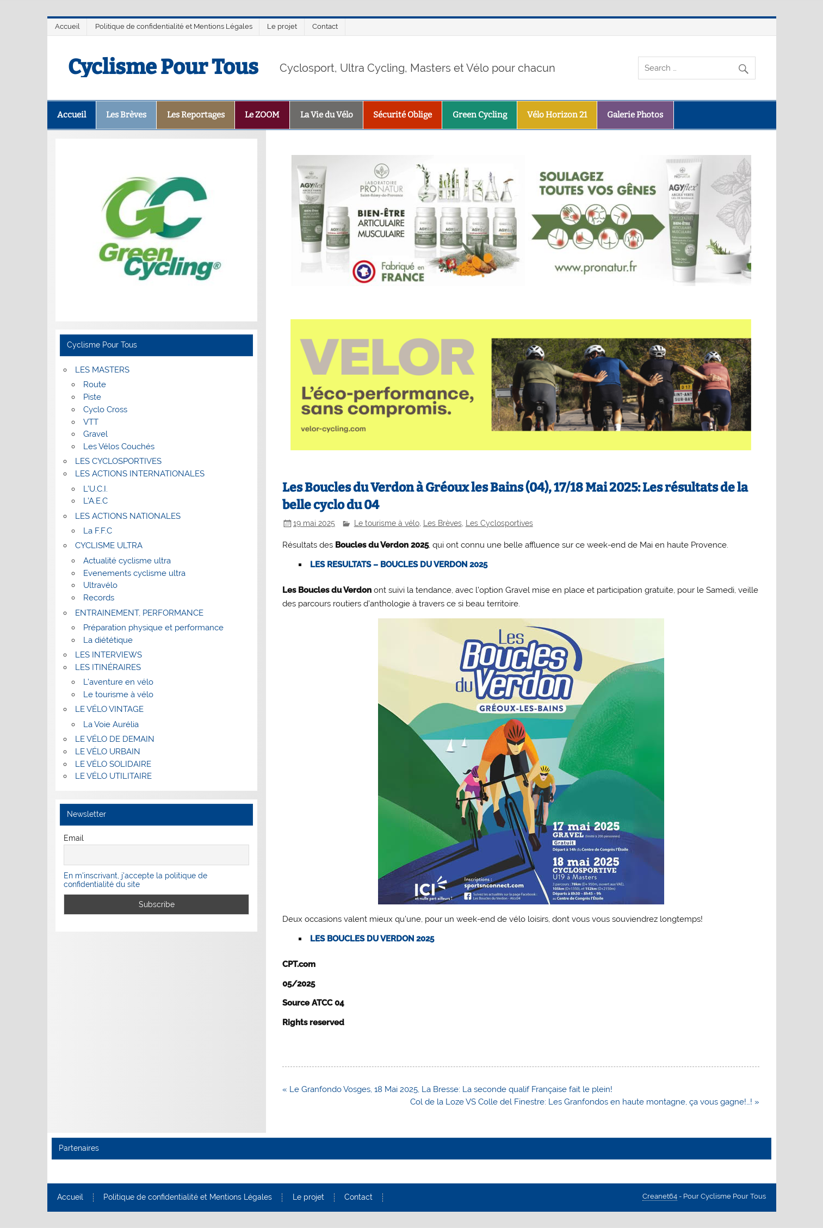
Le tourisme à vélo (386, 523)
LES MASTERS (102, 370)
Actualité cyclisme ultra (127, 561)
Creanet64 (659, 1196)
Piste (92, 397)
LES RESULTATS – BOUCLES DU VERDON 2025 (398, 564)
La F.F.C (97, 531)
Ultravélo (100, 585)
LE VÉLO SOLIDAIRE (113, 764)
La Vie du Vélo (326, 115)
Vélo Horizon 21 (557, 115)
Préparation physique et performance (153, 627)
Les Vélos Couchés (118, 446)
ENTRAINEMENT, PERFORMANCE (139, 613)
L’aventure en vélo (118, 682)
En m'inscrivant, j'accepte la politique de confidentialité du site (135, 880)
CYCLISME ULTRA (109, 545)
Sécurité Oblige (402, 115)
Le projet (282, 26)
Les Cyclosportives (499, 523)
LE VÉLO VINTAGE (109, 709)
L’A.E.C (95, 501)
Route (94, 384)
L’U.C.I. (95, 489)
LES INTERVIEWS (108, 655)
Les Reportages (196, 115)
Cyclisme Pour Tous (163, 66)
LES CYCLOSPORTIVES (118, 461)
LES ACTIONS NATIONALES (128, 516)
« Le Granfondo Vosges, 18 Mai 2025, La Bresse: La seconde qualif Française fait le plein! (447, 1089)
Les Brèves (126, 115)
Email (74, 838)
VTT (90, 422)
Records (98, 598)
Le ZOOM (262, 115)
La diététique (108, 640)
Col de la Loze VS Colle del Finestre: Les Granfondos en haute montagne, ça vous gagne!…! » (584, 1102)
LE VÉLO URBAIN (107, 751)
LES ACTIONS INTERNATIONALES (140, 474)
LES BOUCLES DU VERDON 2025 (372, 939)
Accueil (67, 26)
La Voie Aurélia (111, 724)
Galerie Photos (635, 115)
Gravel (95, 434)
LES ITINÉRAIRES (108, 667)
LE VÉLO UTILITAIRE (113, 776)
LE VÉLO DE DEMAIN (114, 739)
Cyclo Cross (105, 409)
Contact (325, 26)
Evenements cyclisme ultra (134, 573)
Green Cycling (480, 115)
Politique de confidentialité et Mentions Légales (173, 26)
